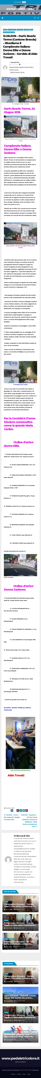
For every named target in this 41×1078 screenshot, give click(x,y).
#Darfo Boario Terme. (17, 72)
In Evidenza (20, 29)
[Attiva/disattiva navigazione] (38, 18)
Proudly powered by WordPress (10, 1070)
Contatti (13, 1074)
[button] (35, 18)
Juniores (26, 29)
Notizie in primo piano (9, 32)
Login (28, 1074)
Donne (5, 29)
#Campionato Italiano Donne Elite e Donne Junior (21, 68)
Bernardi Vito (15, 62)
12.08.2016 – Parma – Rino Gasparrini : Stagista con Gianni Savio (12, 817)
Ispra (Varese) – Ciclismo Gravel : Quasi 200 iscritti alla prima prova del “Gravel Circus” (20, 997)
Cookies (19, 1074)
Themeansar (35, 1070)
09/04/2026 (9, 1039)
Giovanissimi (8, 1031)
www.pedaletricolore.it (20, 8)
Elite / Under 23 (12, 29)
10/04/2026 (9, 981)
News (31, 29)
